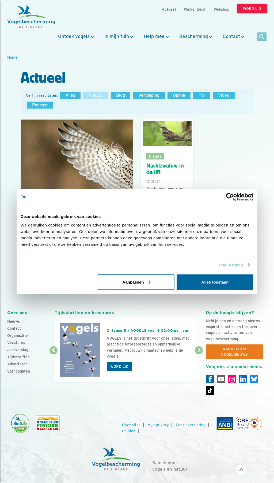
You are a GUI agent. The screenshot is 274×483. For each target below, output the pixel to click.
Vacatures (16, 342)
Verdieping (148, 95)
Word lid (119, 366)
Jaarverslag (17, 350)
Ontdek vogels (74, 36)
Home (12, 57)
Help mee (154, 36)
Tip (202, 95)
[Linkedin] (243, 379)
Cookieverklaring (191, 425)
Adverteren (17, 364)
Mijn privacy (158, 425)
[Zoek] (262, 37)
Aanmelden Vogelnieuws (234, 351)
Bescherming (193, 36)
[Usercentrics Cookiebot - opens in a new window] (230, 197)
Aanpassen (136, 282)
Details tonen (230, 265)
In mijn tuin (116, 36)
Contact (231, 36)
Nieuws (96, 95)
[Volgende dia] (199, 367)
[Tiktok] (210, 390)
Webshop (221, 9)
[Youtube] (221, 379)
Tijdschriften (18, 357)
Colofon (128, 431)
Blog (120, 95)
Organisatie (17, 335)
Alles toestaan (215, 282)
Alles (70, 95)
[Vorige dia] (53, 367)
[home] (31, 16)
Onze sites (131, 425)
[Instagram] (232, 379)
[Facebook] (210, 379)
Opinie (179, 95)
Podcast (40, 104)
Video (223, 95)
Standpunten (18, 371)
